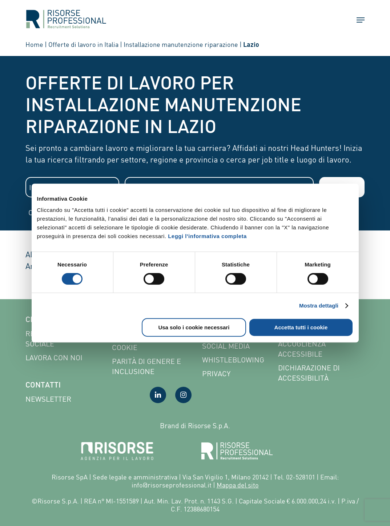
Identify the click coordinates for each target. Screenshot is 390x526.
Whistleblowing (233, 359)
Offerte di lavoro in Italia (83, 44)
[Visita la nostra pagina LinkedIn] (158, 395)
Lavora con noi (54, 357)
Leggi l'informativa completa (207, 236)
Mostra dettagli (318, 305)
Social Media (226, 345)
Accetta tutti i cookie (301, 327)
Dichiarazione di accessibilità (309, 372)
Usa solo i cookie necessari (193, 327)
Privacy (216, 373)
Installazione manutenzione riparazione (181, 44)
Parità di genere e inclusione (146, 366)
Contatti (43, 385)
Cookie (124, 347)
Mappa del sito (238, 485)
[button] (357, 20)
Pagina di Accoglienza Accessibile (302, 343)
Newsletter (48, 398)
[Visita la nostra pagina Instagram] (183, 395)
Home (34, 44)
